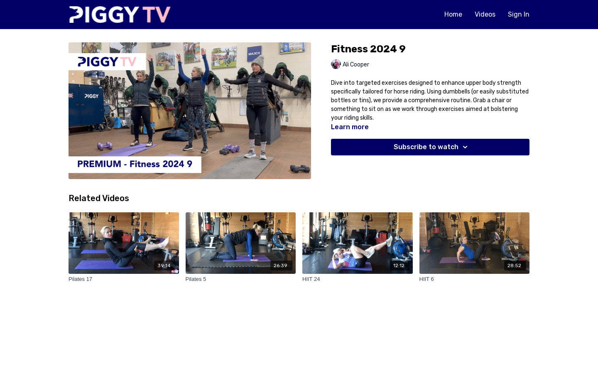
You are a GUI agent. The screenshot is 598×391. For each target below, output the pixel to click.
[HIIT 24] (357, 279)
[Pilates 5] (241, 279)
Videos (485, 14)
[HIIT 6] (474, 279)
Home (453, 14)
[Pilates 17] (124, 279)
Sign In (518, 14)
